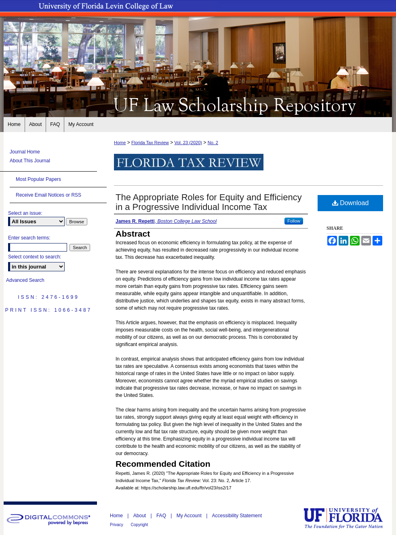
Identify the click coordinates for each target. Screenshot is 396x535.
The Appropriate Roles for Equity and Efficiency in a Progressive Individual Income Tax (209, 202)
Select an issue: (25, 213)
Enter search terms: (29, 238)
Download (350, 202)
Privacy (117, 524)
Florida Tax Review (150, 142)
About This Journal (30, 161)
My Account (190, 515)
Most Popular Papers (38, 179)
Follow (293, 220)
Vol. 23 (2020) (188, 142)
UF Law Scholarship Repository (198, 104)
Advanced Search (25, 280)
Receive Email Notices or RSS (48, 195)
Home (120, 142)
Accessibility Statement (237, 515)
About (140, 515)
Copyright (139, 524)
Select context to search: (34, 257)
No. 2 (213, 142)
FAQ (161, 515)
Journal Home (25, 152)
